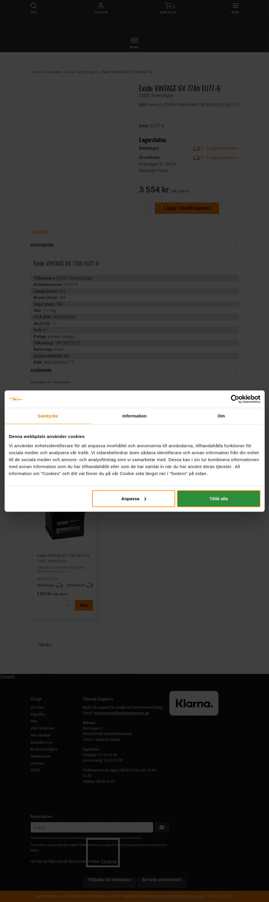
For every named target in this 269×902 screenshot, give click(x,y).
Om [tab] (221, 415)
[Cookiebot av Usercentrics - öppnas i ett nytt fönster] (235, 399)
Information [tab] (135, 415)
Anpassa (133, 498)
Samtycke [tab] (48, 415)
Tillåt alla (218, 498)
